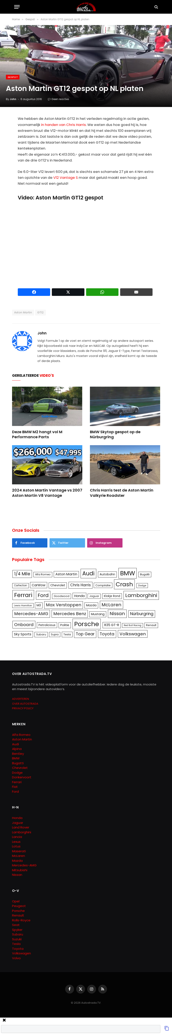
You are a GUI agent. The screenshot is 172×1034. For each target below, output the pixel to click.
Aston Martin (23, 312)
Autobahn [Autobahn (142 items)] (107, 574)
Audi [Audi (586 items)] (88, 573)
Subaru (17, 934)
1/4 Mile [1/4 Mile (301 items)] (22, 574)
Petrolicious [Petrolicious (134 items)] (47, 625)
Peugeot (19, 906)
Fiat (15, 786)
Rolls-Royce (21, 920)
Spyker (17, 929)
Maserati (19, 851)
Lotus (16, 846)
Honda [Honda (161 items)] (79, 596)
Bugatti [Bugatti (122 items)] (145, 574)
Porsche (18, 910)
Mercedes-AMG (24, 865)
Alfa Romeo (21, 734)
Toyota (17, 948)
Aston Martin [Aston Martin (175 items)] (66, 574)
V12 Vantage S (65, 177)
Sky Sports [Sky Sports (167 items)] (22, 634)
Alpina (17, 749)
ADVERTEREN (20, 699)
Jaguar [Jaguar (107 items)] (94, 596)
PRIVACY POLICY (22, 708)
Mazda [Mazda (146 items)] (91, 605)
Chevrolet (20, 767)
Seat (16, 925)
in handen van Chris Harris (63, 124)
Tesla (16, 944)
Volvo (16, 958)
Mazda (17, 860)
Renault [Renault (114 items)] (151, 625)
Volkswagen (21, 953)
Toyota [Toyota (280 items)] (107, 634)
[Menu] (17, 7)
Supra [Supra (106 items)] (55, 634)
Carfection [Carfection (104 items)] (20, 585)
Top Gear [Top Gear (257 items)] (85, 634)
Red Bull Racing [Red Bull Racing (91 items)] (132, 625)
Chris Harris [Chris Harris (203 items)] (80, 585)
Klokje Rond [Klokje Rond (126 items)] (112, 596)
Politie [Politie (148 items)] (64, 625)
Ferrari (17, 782)
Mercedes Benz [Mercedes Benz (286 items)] (69, 614)
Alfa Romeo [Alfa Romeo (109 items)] (43, 574)
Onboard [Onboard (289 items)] (24, 625)
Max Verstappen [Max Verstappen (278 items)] (63, 605)
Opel (15, 901)
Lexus (16, 841)
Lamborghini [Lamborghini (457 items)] (141, 595)
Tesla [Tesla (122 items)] (67, 634)
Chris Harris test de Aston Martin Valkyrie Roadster (121, 493)
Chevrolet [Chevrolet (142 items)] (57, 585)
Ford (15, 791)
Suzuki (17, 939)
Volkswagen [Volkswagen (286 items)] (133, 634)
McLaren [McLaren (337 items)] (111, 605)
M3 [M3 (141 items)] (39, 605)
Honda (17, 818)
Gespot (13, 77)
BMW (16, 758)
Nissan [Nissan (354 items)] (117, 613)
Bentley (18, 753)
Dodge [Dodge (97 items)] (142, 585)
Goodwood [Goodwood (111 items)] (61, 596)
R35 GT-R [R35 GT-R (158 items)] (111, 625)
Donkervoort (21, 777)
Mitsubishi (19, 870)
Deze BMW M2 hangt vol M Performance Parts (37, 434)
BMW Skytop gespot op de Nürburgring (115, 434)
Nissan (17, 874)
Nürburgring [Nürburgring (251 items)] (141, 614)
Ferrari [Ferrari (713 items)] (23, 595)
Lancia (17, 837)
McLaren (18, 856)
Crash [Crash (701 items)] (124, 584)
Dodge (17, 772)
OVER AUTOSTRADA (25, 704)
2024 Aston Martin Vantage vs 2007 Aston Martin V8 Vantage (47, 493)
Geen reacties (58, 99)
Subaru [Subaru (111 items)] (41, 634)
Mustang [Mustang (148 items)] (98, 614)
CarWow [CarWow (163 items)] (38, 585)
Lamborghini (21, 832)
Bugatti (18, 763)
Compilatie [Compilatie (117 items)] (103, 585)
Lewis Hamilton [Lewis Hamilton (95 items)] (23, 605)
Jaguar (17, 822)
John (13, 99)
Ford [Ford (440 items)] (43, 595)
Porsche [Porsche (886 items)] (86, 624)
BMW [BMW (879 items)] (127, 573)
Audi (15, 744)
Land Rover (20, 827)
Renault (18, 915)
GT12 (40, 312)
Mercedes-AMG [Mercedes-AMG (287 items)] (31, 614)
